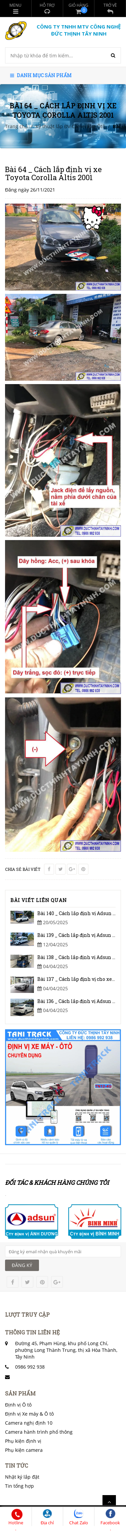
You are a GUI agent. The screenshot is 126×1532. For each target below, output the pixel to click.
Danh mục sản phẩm (41, 75)
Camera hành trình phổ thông (39, 1432)
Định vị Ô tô (18, 1405)
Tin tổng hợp (19, 1486)
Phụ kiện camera (24, 1450)
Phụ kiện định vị (23, 1441)
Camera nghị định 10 (28, 1423)
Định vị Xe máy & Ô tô (29, 1414)
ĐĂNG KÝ (22, 1265)
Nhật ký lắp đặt (22, 1477)
